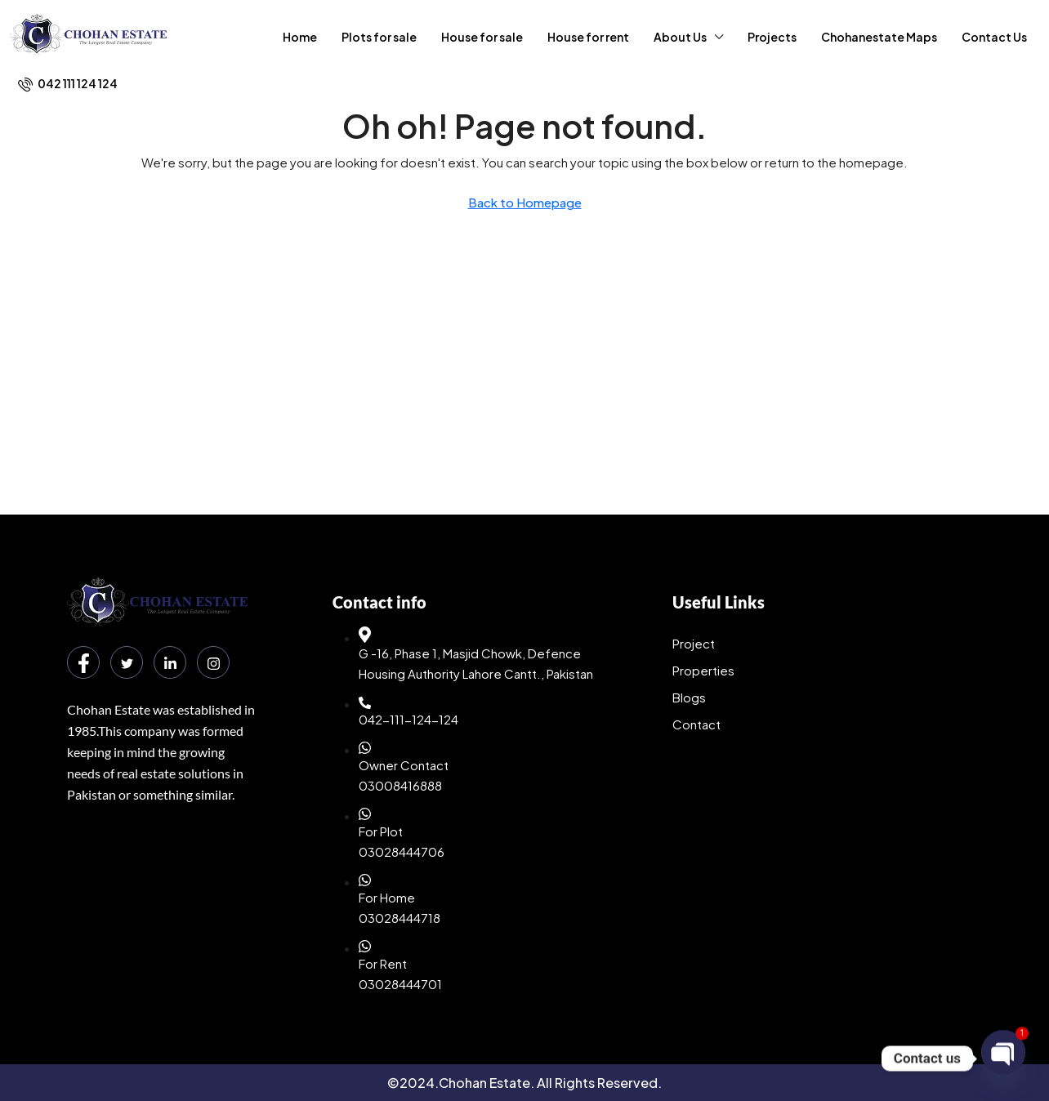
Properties (703, 670)
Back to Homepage (525, 202)
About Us (680, 36)
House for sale (482, 36)
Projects (772, 36)
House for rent (588, 36)
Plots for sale (379, 36)
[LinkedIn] (170, 662)
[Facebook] (83, 662)
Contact (696, 724)
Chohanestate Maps (879, 36)
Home (300, 36)
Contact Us (994, 36)
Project (693, 643)
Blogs (689, 697)
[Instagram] (213, 662)
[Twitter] (126, 662)
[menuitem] (68, 83)
